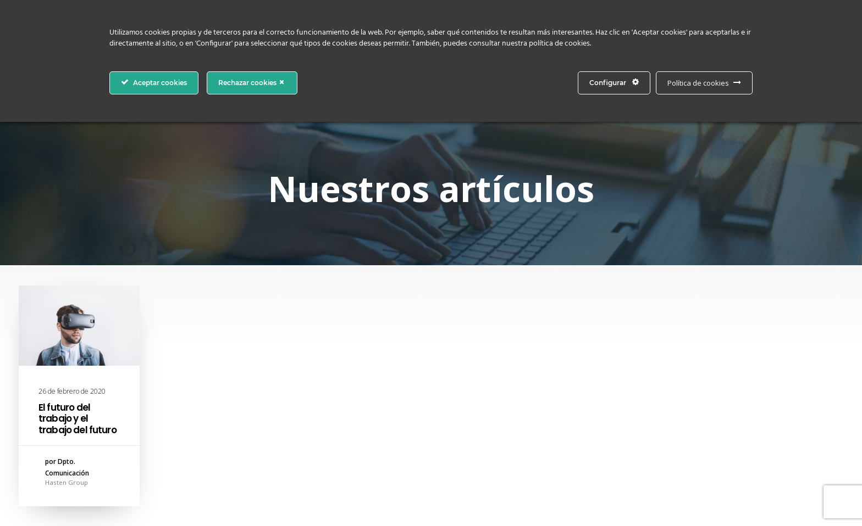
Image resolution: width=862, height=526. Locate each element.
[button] (79, 326)
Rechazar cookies (252, 82)
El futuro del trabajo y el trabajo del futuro (77, 419)
